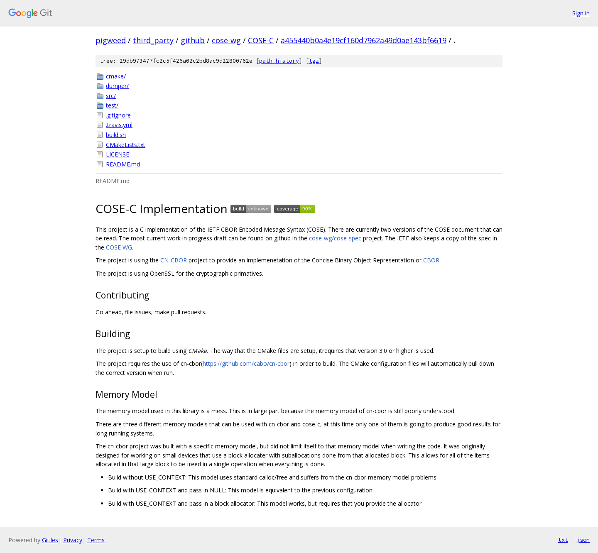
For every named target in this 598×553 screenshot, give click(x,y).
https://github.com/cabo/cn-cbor (246, 363)
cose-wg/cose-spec (335, 238)
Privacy (72, 540)
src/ (111, 96)
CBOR (431, 260)
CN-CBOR (173, 260)
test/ (112, 105)
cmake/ (116, 76)
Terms (96, 540)
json (583, 539)
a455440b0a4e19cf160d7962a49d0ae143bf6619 (363, 40)
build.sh (116, 135)
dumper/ (117, 86)
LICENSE (117, 154)
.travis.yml (119, 125)
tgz (314, 60)
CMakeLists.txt (125, 145)
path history (279, 60)
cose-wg (226, 40)
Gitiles (50, 540)
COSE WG (119, 247)
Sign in (581, 13)
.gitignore (118, 115)
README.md (123, 164)
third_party (153, 40)
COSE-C (261, 40)
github (193, 40)
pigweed (111, 40)
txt (563, 539)
